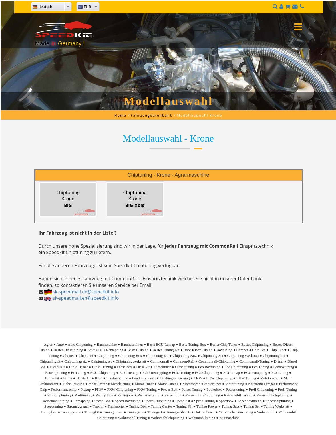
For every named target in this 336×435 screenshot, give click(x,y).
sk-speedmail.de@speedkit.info (86, 292)
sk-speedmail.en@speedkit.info (86, 298)
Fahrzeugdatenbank (151, 115)
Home (120, 115)
